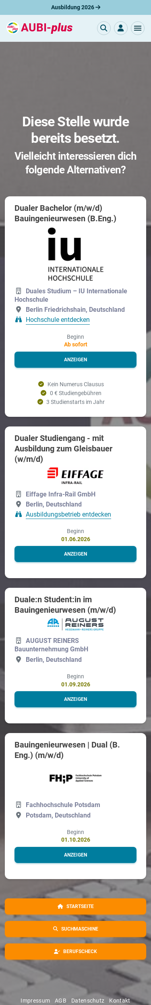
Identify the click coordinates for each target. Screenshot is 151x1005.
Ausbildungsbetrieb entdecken (68, 514)
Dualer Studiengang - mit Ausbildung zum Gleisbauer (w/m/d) (63, 448)
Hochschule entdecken (58, 320)
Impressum (35, 1000)
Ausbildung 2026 (75, 7)
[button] (138, 28)
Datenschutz (87, 1000)
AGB (60, 1000)
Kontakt (119, 1000)
